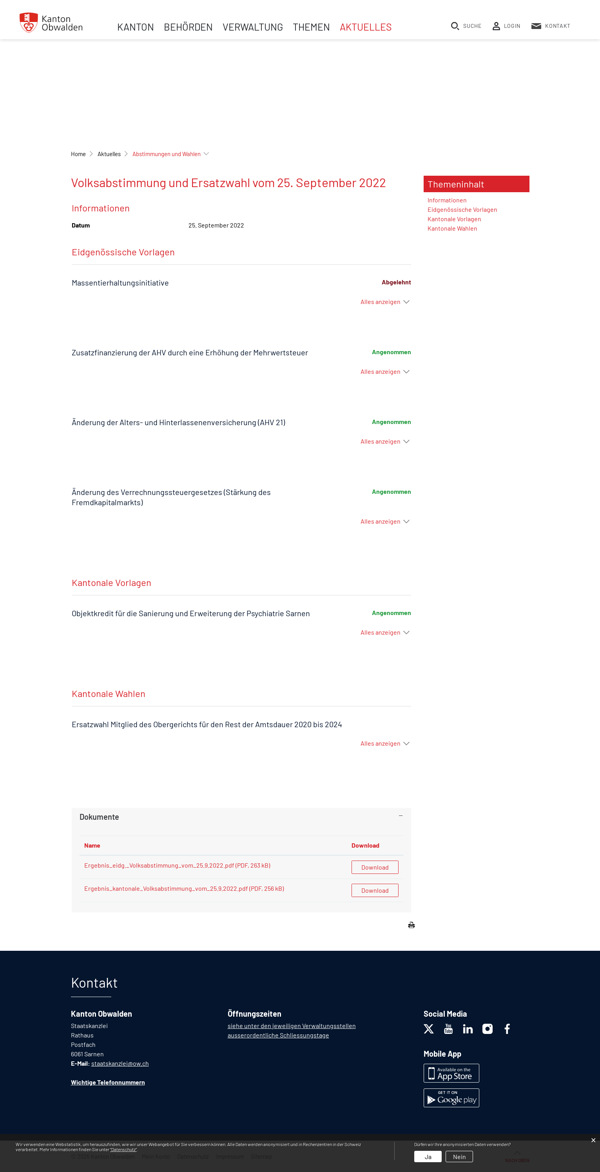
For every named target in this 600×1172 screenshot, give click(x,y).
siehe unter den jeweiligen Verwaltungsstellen (292, 1025)
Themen (311, 27)
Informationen (447, 200)
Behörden (188, 27)
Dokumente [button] (99, 816)
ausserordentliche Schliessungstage (278, 1035)
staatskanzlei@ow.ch (120, 1063)
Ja (428, 1156)
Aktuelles (366, 27)
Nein (459, 1156)
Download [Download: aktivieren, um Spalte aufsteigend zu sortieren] (365, 845)
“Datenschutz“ (123, 1149)
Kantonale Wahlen (452, 228)
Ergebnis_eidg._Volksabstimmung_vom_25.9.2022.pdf (159, 865)
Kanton (135, 27)
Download (375, 867)
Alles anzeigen (381, 301)
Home (78, 153)
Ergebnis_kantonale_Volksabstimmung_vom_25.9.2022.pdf (166, 888)
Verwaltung (253, 27)
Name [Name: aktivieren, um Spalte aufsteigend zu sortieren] (92, 845)
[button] (109, 153)
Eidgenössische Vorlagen (462, 209)
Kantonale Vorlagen (454, 218)
